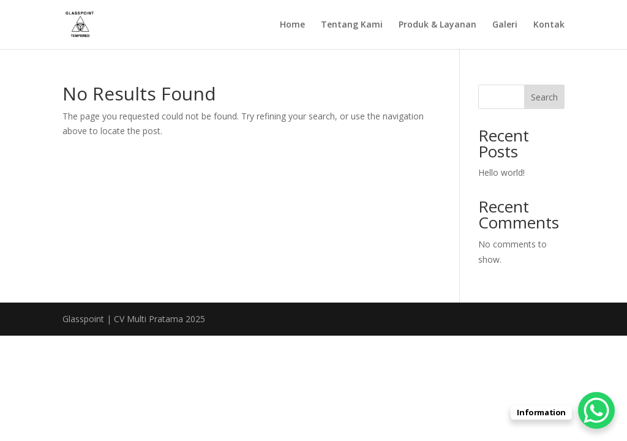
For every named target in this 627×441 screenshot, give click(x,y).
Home (292, 25)
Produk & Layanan (437, 25)
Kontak (549, 25)
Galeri (504, 25)
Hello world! (501, 172)
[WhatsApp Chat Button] (596, 410)
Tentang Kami (352, 25)
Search (544, 97)
